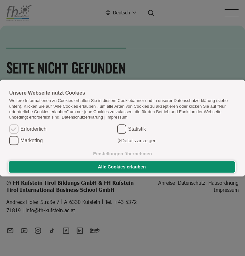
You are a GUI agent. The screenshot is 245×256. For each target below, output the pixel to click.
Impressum (117, 117)
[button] (137, 140)
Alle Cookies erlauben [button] (122, 166)
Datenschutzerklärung (82, 117)
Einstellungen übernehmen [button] (122, 153)
